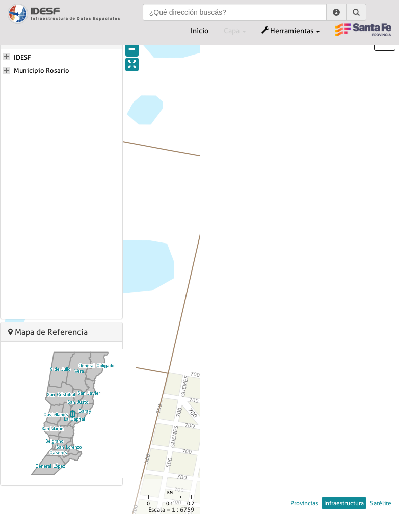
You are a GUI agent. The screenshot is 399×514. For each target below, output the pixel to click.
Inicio (199, 30)
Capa (235, 30)
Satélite (380, 503)
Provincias (304, 503)
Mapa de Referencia (48, 332)
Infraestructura (344, 503)
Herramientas (290, 30)
